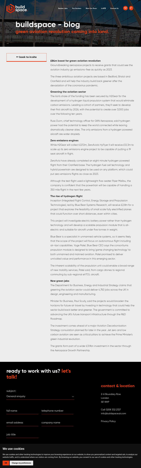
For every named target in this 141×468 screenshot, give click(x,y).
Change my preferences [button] (21, 463)
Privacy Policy (108, 421)
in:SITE (103, 8)
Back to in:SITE (26, 57)
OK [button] (6, 463)
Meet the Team (91, 8)
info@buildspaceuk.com (113, 413)
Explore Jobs (63, 8)
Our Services (76, 8)
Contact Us (114, 8)
